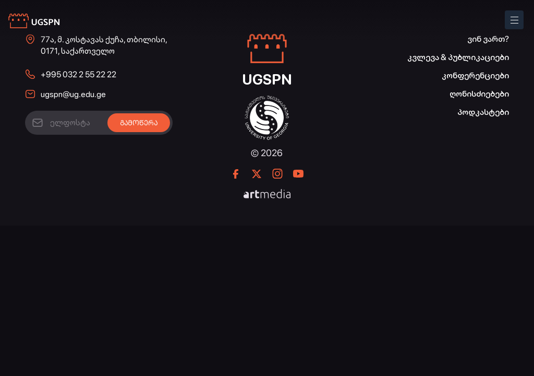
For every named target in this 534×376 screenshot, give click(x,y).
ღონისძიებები (479, 94)
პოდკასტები (483, 112)
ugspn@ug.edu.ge (73, 94)
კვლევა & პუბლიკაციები (458, 57)
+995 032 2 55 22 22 (78, 74)
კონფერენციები (475, 75)
